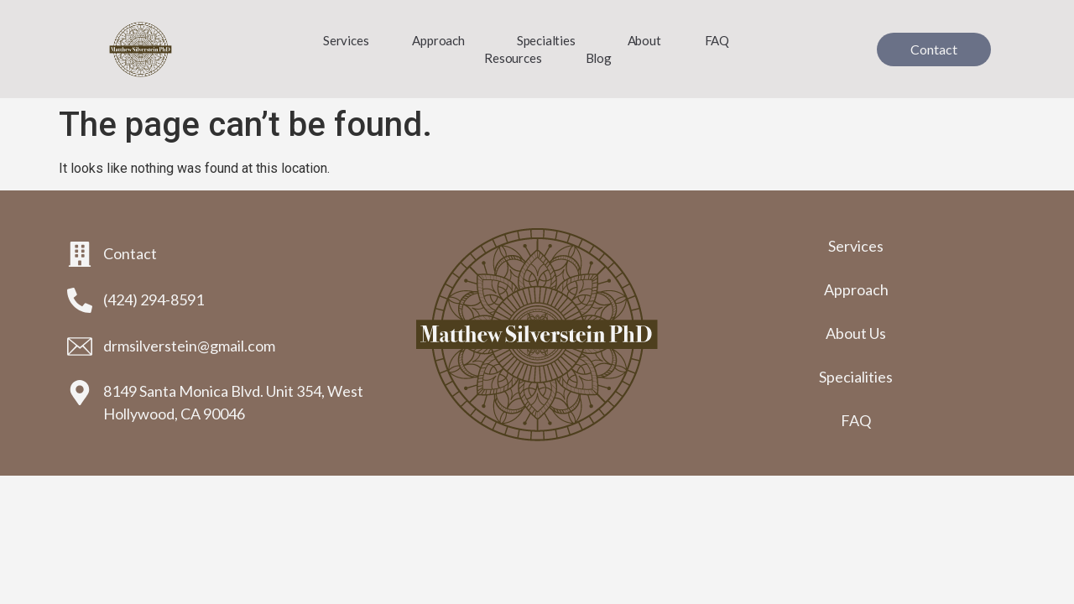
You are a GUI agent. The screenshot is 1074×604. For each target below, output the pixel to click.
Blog (599, 57)
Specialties (550, 40)
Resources (512, 57)
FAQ (717, 40)
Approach (442, 40)
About (644, 40)
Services (345, 40)
